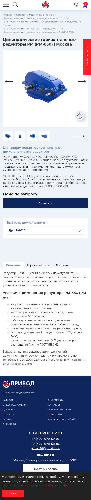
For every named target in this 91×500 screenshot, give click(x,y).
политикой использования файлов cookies (36, 485)
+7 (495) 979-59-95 (45, 439)
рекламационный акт (62, 419)
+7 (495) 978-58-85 (45, 444)
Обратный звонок (45, 469)
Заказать (45, 203)
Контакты (54, 405)
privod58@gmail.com (17, 363)
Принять (12, 493)
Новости (8, 414)
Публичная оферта (60, 409)
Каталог (8, 400)
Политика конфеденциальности (19, 392)
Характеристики (38, 265)
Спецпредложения (15, 405)
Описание (13, 265)
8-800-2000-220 (45, 432)
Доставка (62, 265)
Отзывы (8, 419)
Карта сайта (55, 414)
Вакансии (9, 424)
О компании (56, 400)
